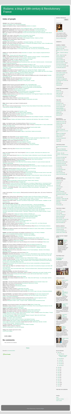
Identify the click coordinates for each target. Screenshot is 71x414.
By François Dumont (18, 208)
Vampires (58, 139)
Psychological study (32, 84)
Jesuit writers (58, 126)
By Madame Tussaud (19, 257)
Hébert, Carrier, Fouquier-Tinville (20, 300)
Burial (15, 316)
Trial (35, 207)
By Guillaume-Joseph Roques (28, 200)
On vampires (9, 317)
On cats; (30, 47)
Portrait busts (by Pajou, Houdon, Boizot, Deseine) (28, 180)
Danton (57, 185)
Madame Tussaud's (30, 315)
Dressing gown (10, 315)
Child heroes (58, 180)
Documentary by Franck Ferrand (15, 185)
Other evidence (41, 228)
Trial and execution (23, 58)
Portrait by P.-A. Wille (23, 79)
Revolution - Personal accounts (62, 154)
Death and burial (18, 284)
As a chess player (43, 277)
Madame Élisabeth (59, 216)
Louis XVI (58, 210)
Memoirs (22, 219)
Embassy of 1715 (26, 249)
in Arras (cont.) (27, 253)
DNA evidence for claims (32, 228)
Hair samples (10, 204)
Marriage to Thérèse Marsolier (32, 175)
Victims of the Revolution (61, 174)
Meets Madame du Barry (24, 46)
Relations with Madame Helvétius (18, 119)
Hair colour (5, 204)
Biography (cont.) (32, 237)
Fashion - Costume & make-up (62, 52)
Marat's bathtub (65, 280)
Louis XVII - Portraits (60, 214)
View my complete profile (61, 38)
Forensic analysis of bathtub (12, 199)
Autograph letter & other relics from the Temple (20, 205)
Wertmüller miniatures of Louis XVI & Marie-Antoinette (34, 211)
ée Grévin (35, 268)
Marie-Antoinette (59, 217)
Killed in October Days (35, 304)
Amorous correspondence (8, 327)
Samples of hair (31, 177)
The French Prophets (60, 138)
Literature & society (60, 129)
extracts (33, 35)
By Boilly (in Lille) (45, 259)
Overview (25, 56)
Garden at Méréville (32, 155)
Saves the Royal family (27, 87)
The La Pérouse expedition (61, 65)
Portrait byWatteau (34, 249)
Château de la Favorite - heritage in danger (63, 356)
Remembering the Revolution (61, 150)
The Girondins (59, 204)
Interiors (21, 312)
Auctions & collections (60, 227)
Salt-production (59, 75)
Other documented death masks (17, 268)
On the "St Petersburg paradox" (19, 24)
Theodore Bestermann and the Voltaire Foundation (23, 324)
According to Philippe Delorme (35, 183)
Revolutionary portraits (60, 192)
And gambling (25, 67)
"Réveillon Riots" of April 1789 (15, 248)
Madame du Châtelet (60, 133)
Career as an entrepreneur (30, 247)
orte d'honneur (27, 312)
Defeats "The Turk (40, 237)
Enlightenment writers (60, 123)
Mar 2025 (60, 361)
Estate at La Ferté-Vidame (22, 155)
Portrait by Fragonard (23, 92)
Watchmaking (58, 83)
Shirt (23, 177)
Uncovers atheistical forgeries (22, 136)
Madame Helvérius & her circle (62, 130)
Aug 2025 (60, 358)
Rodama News (61, 238)
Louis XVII (58, 213)
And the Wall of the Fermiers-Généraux (23, 161)
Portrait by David (45, 293)
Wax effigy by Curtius (12, 95)
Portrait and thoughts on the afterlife (25, 36)
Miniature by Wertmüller (12, 180)
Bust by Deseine (10, 263)
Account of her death (31, 168)
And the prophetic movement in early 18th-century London (28, 215)
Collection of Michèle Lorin (29, 213)
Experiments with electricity (38, 47)
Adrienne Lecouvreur (19, 319)
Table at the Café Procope (33, 277)
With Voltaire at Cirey (34, 65)
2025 (59, 352)
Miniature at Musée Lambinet (34, 56)
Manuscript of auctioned (26, 73)
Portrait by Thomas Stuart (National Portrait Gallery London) (34, 105)
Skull (29, 79)
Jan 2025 (60, 365)
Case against (42, 187)
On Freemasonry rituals (27, 59)
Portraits (30, 67)
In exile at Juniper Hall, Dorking (26, 289)
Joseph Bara (58, 186)
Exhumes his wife (24, 85)
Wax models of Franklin (43, 119)
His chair (25, 277)
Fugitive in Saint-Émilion (26, 131)
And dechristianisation (37, 87)
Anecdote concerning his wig (30, 171)
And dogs (5, 315)
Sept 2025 (61, 353)
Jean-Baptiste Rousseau (29, 319)
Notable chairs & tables (60, 232)
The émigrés (58, 171)
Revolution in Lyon (59, 158)
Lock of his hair (34, 255)
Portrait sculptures (16, 192)
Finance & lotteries (59, 56)
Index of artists (59, 400)
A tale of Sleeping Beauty (64, 327)
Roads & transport (59, 74)
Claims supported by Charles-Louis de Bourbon (29, 187)
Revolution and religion (60, 157)
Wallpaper (58, 112)
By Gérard (42, 260)
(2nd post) (42, 223)
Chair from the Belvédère (38, 204)
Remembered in (25, 283)
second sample (10, 207)
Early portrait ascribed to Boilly (35, 259)
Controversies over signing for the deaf (34, 172)
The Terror (58, 166)
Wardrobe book (17, 204)
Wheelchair (20, 80)
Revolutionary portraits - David (62, 194)
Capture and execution (36, 131)
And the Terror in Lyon (27, 77)
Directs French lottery (23, 60)
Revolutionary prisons (60, 163)
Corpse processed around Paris (45, 157)
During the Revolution (34, 144)
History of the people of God (25, 35)
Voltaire (57, 141)
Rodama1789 (60, 31)
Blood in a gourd (18, 177)
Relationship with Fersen (19, 207)
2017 (59, 379)
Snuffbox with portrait (37, 67)
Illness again (31, 197)
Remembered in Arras (35, 253)
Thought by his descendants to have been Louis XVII (34, 31)
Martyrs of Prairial (59, 191)
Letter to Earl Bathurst (17, 317)
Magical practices (21, 160)
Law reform (58, 94)
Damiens (58, 90)
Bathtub (45, 197)
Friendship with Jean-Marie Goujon (31, 295)
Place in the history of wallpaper (38, 232)
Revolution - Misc (59, 153)
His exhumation (6, 179)
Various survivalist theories (40, 185)
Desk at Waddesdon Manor (26, 28)
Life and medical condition (21, 112)
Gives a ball (25, 140)
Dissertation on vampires (27, 52)
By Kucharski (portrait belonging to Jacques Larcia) (27, 209)
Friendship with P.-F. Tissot (40, 124)
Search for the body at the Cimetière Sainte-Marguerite (38, 184)
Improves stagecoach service (40, 297)
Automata (18, 305)
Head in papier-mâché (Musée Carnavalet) (12, 321)
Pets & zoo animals (60, 61)
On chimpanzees (24, 47)
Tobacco (57, 81)
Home (27, 348)
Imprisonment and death (33, 157)
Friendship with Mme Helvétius (19, 273)
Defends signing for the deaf (19, 89)
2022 (59, 370)
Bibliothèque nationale (37, 321)
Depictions (29, 112)
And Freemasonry (33, 165)
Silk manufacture (59, 77)
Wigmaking (58, 85)
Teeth (13, 312)
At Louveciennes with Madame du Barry (33, 43)
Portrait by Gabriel (35, 199)
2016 (59, 380)
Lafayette (58, 188)
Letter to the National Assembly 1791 (34, 244)
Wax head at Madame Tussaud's (36, 116)
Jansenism (58, 124)
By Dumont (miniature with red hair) (31, 208)
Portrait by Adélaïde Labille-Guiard (27, 72)
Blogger (42, 408)
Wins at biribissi (15, 60)
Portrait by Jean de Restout (29, 235)
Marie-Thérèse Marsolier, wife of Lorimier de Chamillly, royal (19, 217)
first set (17, 259)
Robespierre (9, 300)
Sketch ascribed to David (26, 260)
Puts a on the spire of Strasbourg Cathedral (40, 291)
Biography (25, 157)
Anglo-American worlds (60, 46)
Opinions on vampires (31, 25)
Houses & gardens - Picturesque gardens (60, 108)
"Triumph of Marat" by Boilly (24, 199)
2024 (59, 367)
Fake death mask (6, 268)
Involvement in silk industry (26, 305)
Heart (8, 312)
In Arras (22, 253)
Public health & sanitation (61, 72)
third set (26, 259)
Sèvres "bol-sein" (6, 205)
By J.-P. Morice (28, 257)
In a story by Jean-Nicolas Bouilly (18, 139)
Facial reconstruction (38, 197)
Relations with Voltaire (21, 168)
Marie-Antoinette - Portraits (61, 219)
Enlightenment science (60, 121)
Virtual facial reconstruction (43, 268)
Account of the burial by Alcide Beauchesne (19, 183)
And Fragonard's (39, 93)
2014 (59, 384)
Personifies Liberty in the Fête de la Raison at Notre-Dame (35, 196)
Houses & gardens (59, 106)
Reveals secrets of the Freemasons (23, 148)
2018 (59, 377)
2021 (59, 372)
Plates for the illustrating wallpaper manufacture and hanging (18, 233)
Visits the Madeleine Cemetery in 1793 (27, 64)
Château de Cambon (18, 213)
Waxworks (58, 115)
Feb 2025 (60, 363)
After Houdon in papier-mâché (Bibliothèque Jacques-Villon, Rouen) (25, 320)
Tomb (27, 252)
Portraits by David (36, 85)
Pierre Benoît (10, 188)
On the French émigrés (7, 331)
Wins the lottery (6, 316)
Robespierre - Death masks (61, 198)
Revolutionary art (59, 160)
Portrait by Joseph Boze (19, 307)
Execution (5, 104)
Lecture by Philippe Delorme (28, 185)
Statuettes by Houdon (19, 323)
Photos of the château (43, 312)
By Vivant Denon (48, 260)
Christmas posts (59, 229)
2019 (59, 375)
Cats (27, 139)
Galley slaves (58, 93)
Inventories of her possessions (15, 67)
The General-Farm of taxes (61, 80)
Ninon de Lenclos (10, 319)
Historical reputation (32, 58)
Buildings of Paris (59, 48)
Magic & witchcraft (59, 134)
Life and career (32, 123)
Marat (57, 189)
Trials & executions (59, 172)
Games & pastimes (60, 59)
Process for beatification (41, 245)
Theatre (32, 312)
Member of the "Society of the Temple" (29, 69)
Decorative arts (59, 103)
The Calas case (59, 96)
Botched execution (40, 62)
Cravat (26, 177)
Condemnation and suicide (8, 40)
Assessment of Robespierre (12, 296)
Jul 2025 (60, 360)
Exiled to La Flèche (39, 38)
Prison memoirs (32, 143)
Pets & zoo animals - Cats (61, 62)
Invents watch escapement (39, 28)
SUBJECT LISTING (60, 399)
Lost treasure (21, 236)
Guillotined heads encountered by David (36, 300)
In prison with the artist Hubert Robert (34, 273)
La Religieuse (31, 92)
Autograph (37, 177)
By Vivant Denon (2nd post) (8, 261)
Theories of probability (7, 24)
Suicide (10, 76)
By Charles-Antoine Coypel (22, 169)
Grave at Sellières (21, 316)
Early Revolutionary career (24, 62)
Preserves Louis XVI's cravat (33, 311)
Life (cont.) (20, 235)
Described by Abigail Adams (40, 137)
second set (22, 259)
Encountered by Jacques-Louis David (42, 265)
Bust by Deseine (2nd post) (20, 263)
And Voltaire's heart (22, 308)
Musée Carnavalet (21, 315)
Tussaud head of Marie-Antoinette (65, 304)
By (39, 208)
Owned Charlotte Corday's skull (40, 281)
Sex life (16, 58)
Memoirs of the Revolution (40, 225)
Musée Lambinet (10, 323)
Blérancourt (31, 283)
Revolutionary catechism (21, 285)
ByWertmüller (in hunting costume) (15, 211)
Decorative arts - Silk (60, 104)
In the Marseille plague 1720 (41, 29)
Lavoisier (58, 127)
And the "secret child (47, 172)
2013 (59, 385)
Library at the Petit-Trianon (26, 204)
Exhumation (39, 207)
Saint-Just (58, 203)
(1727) (33, 223)
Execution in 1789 (23, 111)
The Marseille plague (60, 67)
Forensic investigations (60, 230)
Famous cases (59, 91)
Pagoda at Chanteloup (14, 72)
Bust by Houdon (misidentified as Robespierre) (37, 263)
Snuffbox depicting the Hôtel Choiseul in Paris (27, 71)
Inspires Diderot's (21, 88)
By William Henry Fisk (19, 261)
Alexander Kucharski (44, 208)
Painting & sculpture (60, 110)
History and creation (29, 265)
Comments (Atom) (11, 350)
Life (28, 128)
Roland (57, 201)
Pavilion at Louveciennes (26, 93)
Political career (46, 239)
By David (19, 200)
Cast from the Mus (29, 268)
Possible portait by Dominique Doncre (27, 164)
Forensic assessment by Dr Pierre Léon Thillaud (17, 184)
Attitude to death (41, 69)
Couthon (57, 183)
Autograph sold (22, 181)
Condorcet (58, 182)
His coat (25, 84)
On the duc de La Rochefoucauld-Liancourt (40, 48)
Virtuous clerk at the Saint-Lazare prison (18, 55)
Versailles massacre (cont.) (16, 44)
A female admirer (26, 80)
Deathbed (12, 316)
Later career (33, 62)
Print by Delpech (35, 260)
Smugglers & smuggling (60, 78)
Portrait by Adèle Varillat (35, 127)
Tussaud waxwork (38, 200)
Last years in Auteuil (32, 139)
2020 (59, 374)
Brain (11, 312)
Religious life (58, 136)
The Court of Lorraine (60, 64)
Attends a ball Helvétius (27, 113)
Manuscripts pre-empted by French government (15, 255)
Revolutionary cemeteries (61, 161)
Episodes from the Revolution (62, 146)
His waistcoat (28, 255)
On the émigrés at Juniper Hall (23, 48)
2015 (59, 382)
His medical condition (23, 197)
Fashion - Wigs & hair (60, 55)
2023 (59, 369)
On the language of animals (29, 38)
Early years (12, 58)
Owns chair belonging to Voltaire (29, 299)
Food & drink (58, 58)
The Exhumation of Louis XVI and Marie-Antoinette (65, 293)
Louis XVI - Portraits (60, 211)
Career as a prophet (30, 152)
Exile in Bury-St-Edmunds (37, 159)
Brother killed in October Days (34, 309)
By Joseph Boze (10, 208)
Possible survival (11, 125)
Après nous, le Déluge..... (19, 240)
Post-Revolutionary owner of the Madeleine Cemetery (29, 91)
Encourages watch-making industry (18, 313)
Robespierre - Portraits (60, 200)
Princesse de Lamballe (60, 220)
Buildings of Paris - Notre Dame (62, 49)
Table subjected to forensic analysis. (15, 256)
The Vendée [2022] (60, 169)
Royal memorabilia (59, 222)
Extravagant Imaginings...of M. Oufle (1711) (32, 42)
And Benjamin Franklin (28, 137)
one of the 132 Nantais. (19, 327)
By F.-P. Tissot (34, 257)
